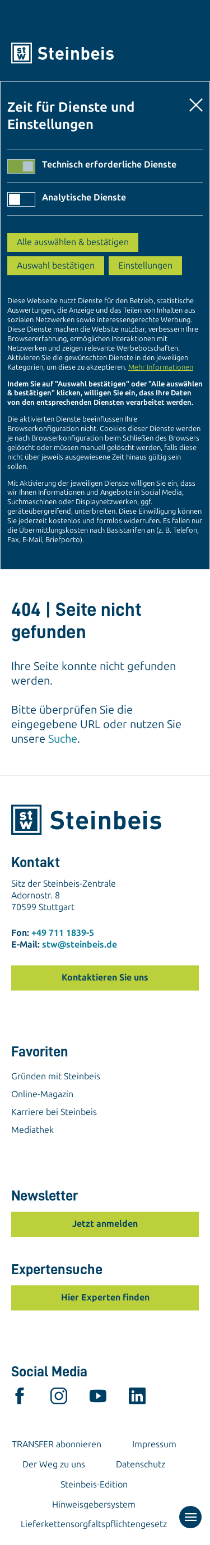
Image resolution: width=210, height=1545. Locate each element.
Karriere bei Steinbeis (54, 1112)
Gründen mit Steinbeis (55, 1076)
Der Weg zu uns (53, 1464)
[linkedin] (137, 1399)
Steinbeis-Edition (94, 1484)
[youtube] (98, 1399)
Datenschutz (140, 1464)
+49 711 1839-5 (62, 932)
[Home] (105, 53)
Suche (62, 738)
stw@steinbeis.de (79, 944)
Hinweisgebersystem (94, 1504)
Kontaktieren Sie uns (105, 977)
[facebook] (19, 1399)
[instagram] (58, 1399)
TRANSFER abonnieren (56, 1444)
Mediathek (32, 1130)
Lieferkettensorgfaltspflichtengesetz (94, 1524)
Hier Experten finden (105, 1297)
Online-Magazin (42, 1094)
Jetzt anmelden (105, 1223)
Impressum (154, 1444)
